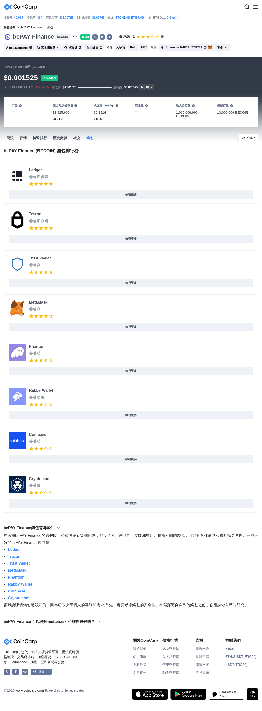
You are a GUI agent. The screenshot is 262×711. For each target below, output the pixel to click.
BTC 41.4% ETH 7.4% (129, 17)
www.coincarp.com (29, 690)
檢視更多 (131, 194)
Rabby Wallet (41, 390)
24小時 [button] (147, 87)
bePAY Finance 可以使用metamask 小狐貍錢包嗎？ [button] (53, 622)
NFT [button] (144, 47)
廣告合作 (202, 649)
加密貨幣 (9, 27)
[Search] (247, 7)
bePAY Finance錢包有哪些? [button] (32, 528)
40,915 (18, 17)
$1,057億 (98, 17)
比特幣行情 (170, 649)
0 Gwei (173, 17)
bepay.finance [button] (18, 47)
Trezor (35, 214)
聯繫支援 (202, 665)
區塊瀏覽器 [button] (48, 47)
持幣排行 (40, 138)
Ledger (35, 170)
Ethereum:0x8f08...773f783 (184, 47)
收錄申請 (202, 657)
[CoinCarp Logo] (22, 7)
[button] (102, 37)
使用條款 (139, 657)
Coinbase (37, 434)
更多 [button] (222, 47)
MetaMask (38, 302)
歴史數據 (60, 138)
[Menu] (255, 7)
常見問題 (202, 673)
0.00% (49, 78)
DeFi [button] (133, 47)
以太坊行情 (170, 657)
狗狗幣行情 (170, 673)
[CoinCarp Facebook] (15, 672)
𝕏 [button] (95, 37)
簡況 (10, 138)
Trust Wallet (40, 258)
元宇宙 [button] (120, 47)
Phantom (37, 346)
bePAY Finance (31, 27)
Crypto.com (40, 479)
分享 (247, 138)
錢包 (90, 138)
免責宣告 (139, 673)
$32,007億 (66, 17)
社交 (76, 138)
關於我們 (139, 649)
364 (39, 17)
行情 (23, 138)
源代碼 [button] (72, 47)
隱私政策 (139, 665)
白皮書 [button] (94, 47)
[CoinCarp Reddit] (25, 672)
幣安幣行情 (170, 665)
